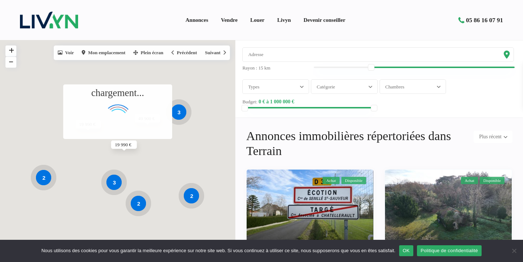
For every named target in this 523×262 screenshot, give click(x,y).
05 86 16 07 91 (484, 20)
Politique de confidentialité (449, 250)
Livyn (284, 20)
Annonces (197, 20)
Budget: (253, 105)
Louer (257, 20)
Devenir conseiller (324, 20)
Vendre (229, 20)
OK (406, 250)
